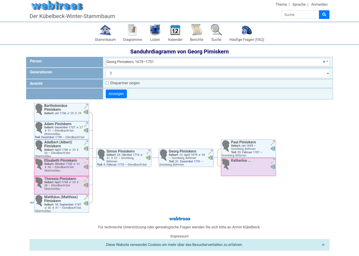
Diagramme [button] (132, 39)
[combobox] (218, 62)
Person (36, 61)
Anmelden (319, 4)
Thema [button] (281, 4)
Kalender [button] (175, 39)
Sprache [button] (299, 4)
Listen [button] (155, 39)
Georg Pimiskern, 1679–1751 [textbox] (215, 62)
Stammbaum (105, 39)
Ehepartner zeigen (125, 83)
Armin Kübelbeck (246, 227)
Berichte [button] (196, 39)
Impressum (179, 236)
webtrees (179, 218)
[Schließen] (323, 244)
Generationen (41, 72)
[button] (86, 107)
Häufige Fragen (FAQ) (246, 39)
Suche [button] (216, 39)
